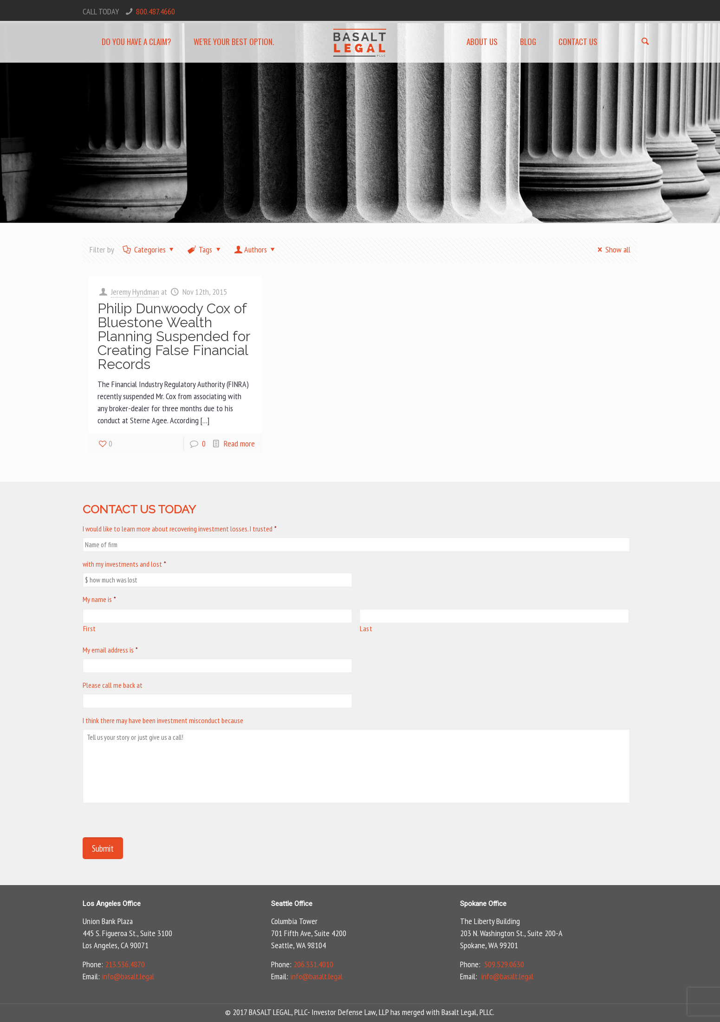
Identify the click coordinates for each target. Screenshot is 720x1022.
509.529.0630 (504, 964)
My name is (99, 599)
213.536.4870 (125, 964)
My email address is (110, 649)
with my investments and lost (124, 564)
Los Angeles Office (112, 903)
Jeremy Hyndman (135, 291)
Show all (612, 249)
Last (366, 628)
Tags (205, 249)
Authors (255, 249)
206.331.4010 (313, 964)
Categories (149, 249)
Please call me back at (113, 685)
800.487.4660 (155, 11)
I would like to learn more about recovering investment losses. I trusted (180, 528)
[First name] (217, 616)
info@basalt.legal (128, 976)
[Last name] (494, 616)
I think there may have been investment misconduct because (163, 720)
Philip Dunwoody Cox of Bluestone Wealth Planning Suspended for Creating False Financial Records (173, 336)
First (89, 628)
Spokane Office (483, 903)
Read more (239, 443)
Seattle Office (291, 903)
